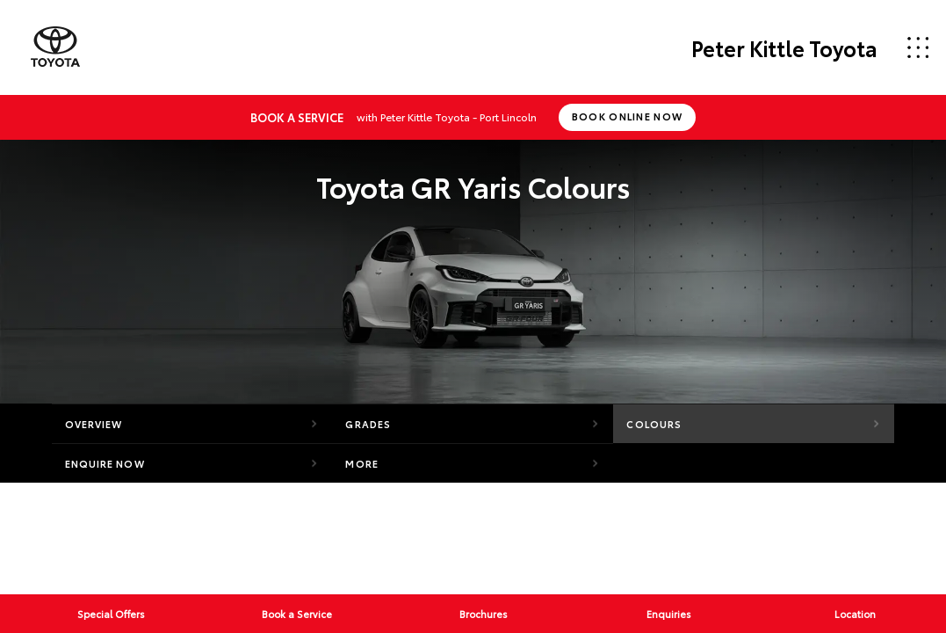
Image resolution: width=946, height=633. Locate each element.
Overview (94, 424)
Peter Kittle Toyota (784, 47)
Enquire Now (105, 463)
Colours (654, 424)
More (361, 463)
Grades (368, 424)
